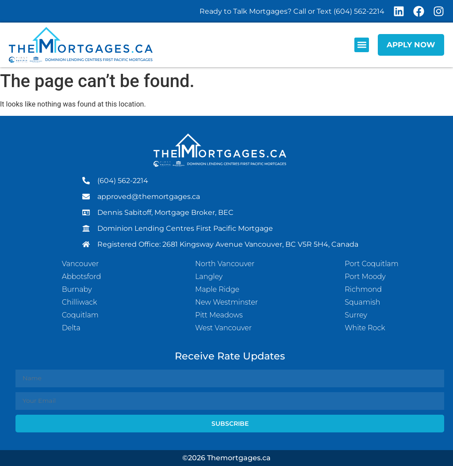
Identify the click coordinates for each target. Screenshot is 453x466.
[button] (361, 45)
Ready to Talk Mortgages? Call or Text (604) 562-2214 (292, 11)
